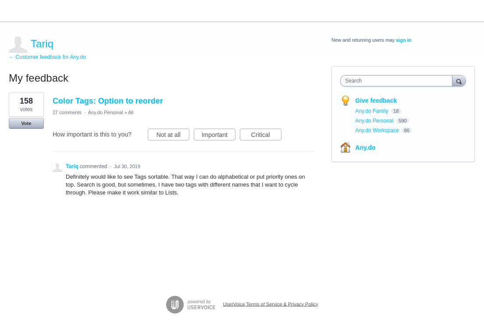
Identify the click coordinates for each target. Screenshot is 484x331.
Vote (26, 123)
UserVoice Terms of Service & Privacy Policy (270, 303)
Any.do (365, 147)
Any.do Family (372, 111)
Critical (266, 136)
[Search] (459, 80)
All (130, 112)
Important (218, 136)
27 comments (67, 112)
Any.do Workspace (377, 130)
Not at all (173, 136)
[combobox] (398, 81)
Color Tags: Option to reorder (108, 101)
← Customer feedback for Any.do (47, 57)
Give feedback (376, 100)
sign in (403, 40)
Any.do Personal (105, 112)
